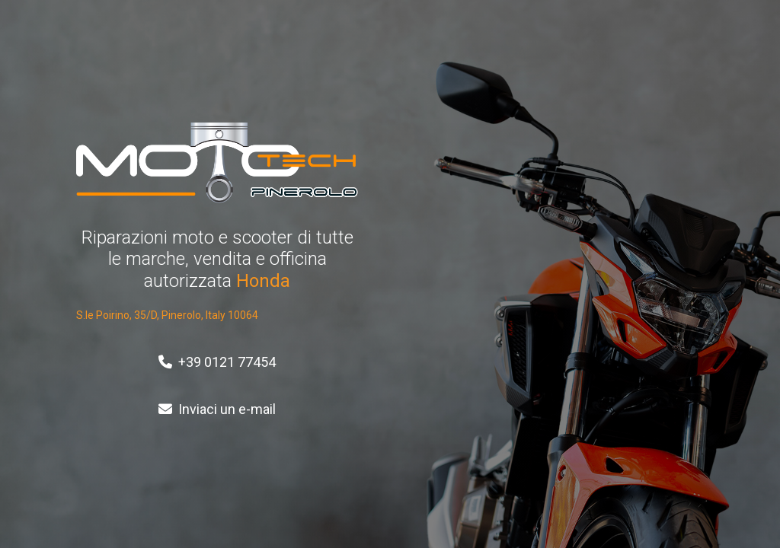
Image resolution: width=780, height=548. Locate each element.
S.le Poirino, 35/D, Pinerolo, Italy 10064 (167, 315)
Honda (263, 281)
